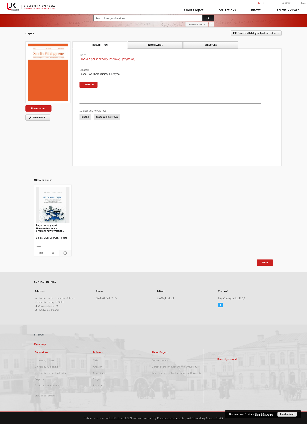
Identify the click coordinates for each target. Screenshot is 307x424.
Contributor (99, 373)
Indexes (256, 10)
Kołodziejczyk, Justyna (107, 74)
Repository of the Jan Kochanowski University (176, 373)
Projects (39, 379)
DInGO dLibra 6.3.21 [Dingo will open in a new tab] (120, 418)
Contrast (286, 2)
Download (36, 117)
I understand (287, 414)
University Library (44, 360)
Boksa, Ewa (86, 74)
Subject (97, 379)
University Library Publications (52, 373)
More (265, 262)
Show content (38, 108)
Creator (97, 366)
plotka (85, 116)
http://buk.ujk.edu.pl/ (231, 298)
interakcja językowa (107, 116)
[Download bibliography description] (40, 253)
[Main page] (171, 10)
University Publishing (46, 366)
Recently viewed (288, 10)
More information (264, 414)
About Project (193, 10)
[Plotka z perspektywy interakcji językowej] (48, 72)
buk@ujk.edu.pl (165, 298)
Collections (227, 10)
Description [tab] (99, 45)
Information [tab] (155, 44)
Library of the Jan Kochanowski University (174, 366)
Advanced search (197, 24)
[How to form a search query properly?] (211, 24)
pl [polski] (264, 3)
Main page (40, 344)
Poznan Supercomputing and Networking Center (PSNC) (190, 418)
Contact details (160, 360)
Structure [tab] (211, 44)
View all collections (45, 395)
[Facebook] (220, 305)
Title (95, 360)
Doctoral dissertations (47, 385)
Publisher (98, 385)
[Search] (208, 18)
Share (303, 3)
